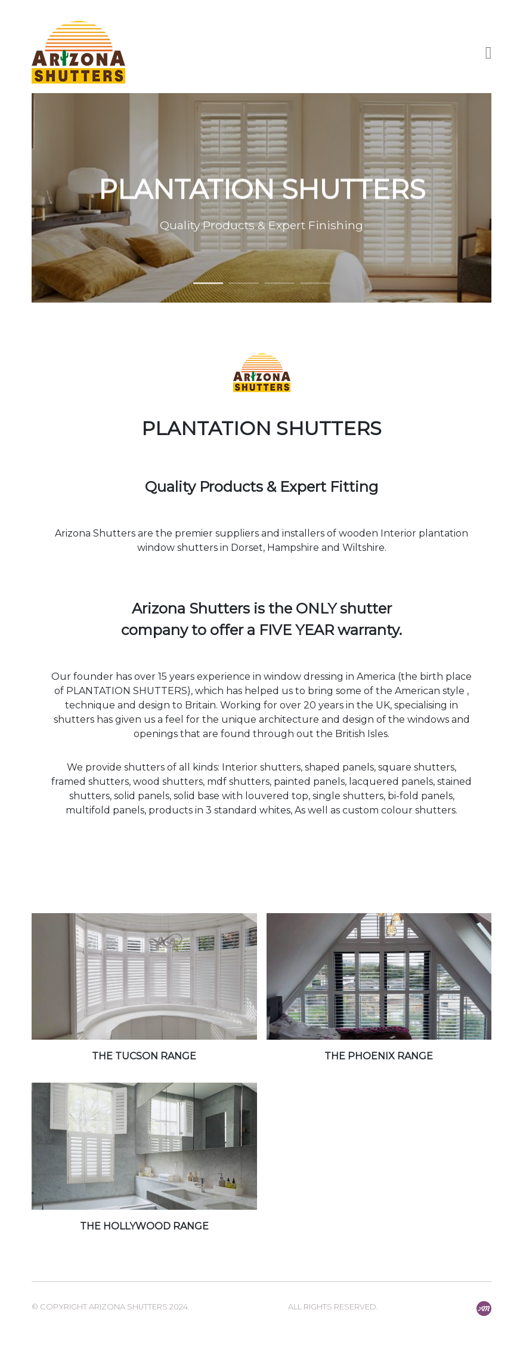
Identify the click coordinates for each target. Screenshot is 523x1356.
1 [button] (208, 283)
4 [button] (315, 283)
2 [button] (244, 283)
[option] (262, 198)
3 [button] (280, 283)
